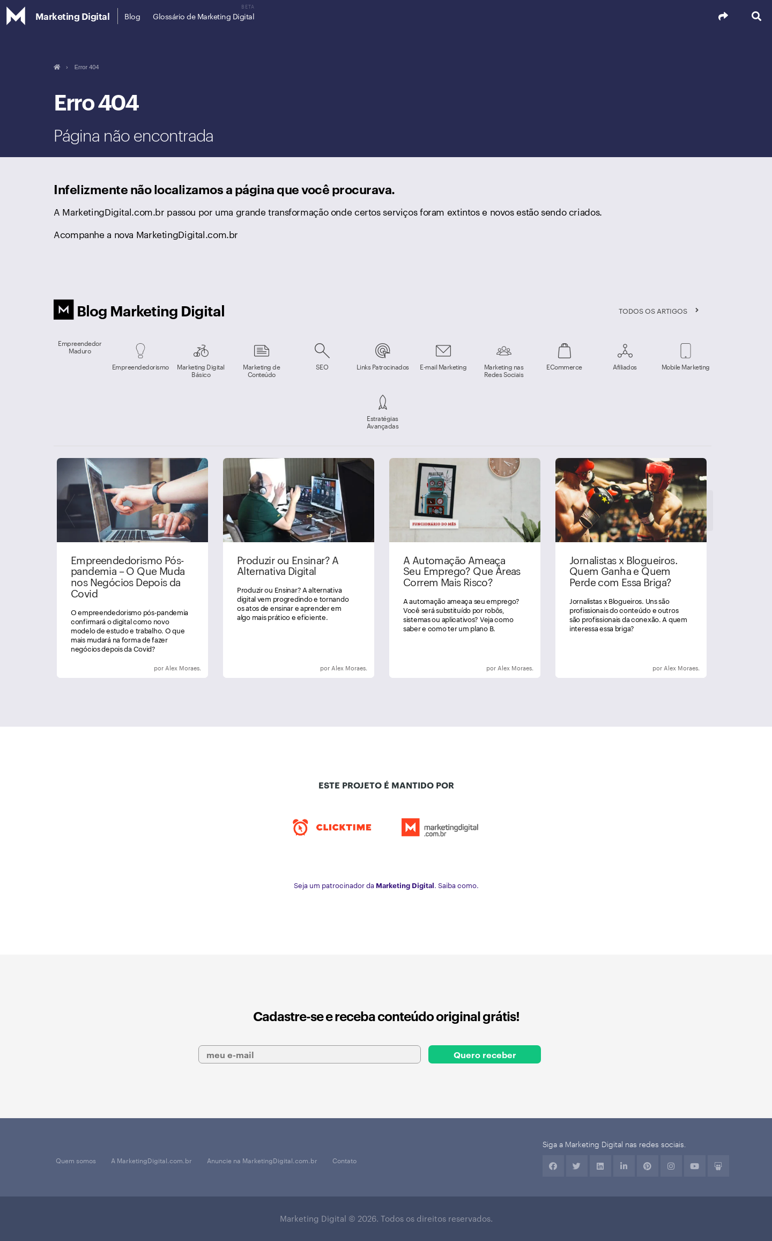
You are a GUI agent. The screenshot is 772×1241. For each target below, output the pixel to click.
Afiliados (625, 366)
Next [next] (702, 510)
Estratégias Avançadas (383, 421)
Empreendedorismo (140, 366)
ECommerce (564, 366)
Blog (132, 16)
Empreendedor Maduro (79, 346)
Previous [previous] (71, 510)
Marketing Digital (72, 16)
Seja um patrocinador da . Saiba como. (386, 885)
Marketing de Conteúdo (261, 370)
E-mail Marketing (443, 366)
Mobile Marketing (686, 366)
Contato (344, 1160)
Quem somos (76, 1160)
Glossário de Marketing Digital (203, 16)
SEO (322, 366)
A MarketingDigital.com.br (151, 1160)
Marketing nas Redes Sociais (504, 370)
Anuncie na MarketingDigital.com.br (262, 1160)
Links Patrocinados (383, 366)
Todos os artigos (653, 310)
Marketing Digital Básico (201, 370)
